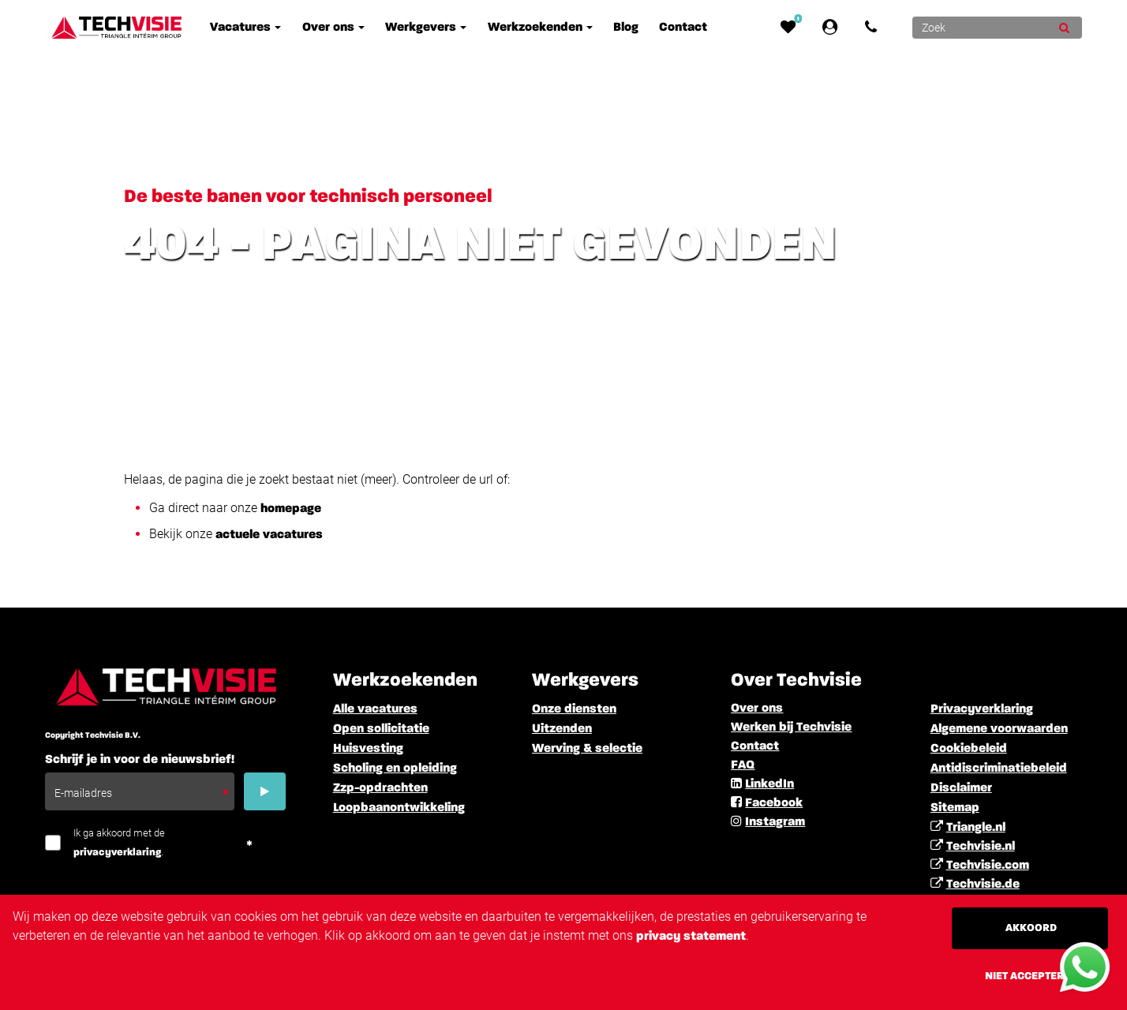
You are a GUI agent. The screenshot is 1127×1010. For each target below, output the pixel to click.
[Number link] (874, 27)
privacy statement (691, 936)
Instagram (775, 822)
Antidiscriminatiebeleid (998, 768)
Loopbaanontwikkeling (399, 808)
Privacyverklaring (981, 709)
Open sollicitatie (381, 729)
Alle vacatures (375, 709)
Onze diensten (574, 709)
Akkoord (1031, 927)
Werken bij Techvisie (791, 727)
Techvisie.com (987, 865)
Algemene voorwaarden (999, 729)
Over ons (757, 708)
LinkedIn (769, 784)
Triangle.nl (975, 827)
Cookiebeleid (968, 749)
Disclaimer (961, 788)
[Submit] (1064, 27)
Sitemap (954, 808)
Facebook (774, 803)
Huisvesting (368, 749)
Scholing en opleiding (395, 768)
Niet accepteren (1031, 976)
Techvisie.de (983, 884)
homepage (290, 509)
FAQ (742, 765)
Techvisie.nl (980, 846)
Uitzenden (562, 729)
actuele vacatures (269, 535)
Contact (755, 746)
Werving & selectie (587, 749)
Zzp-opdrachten (380, 788)
